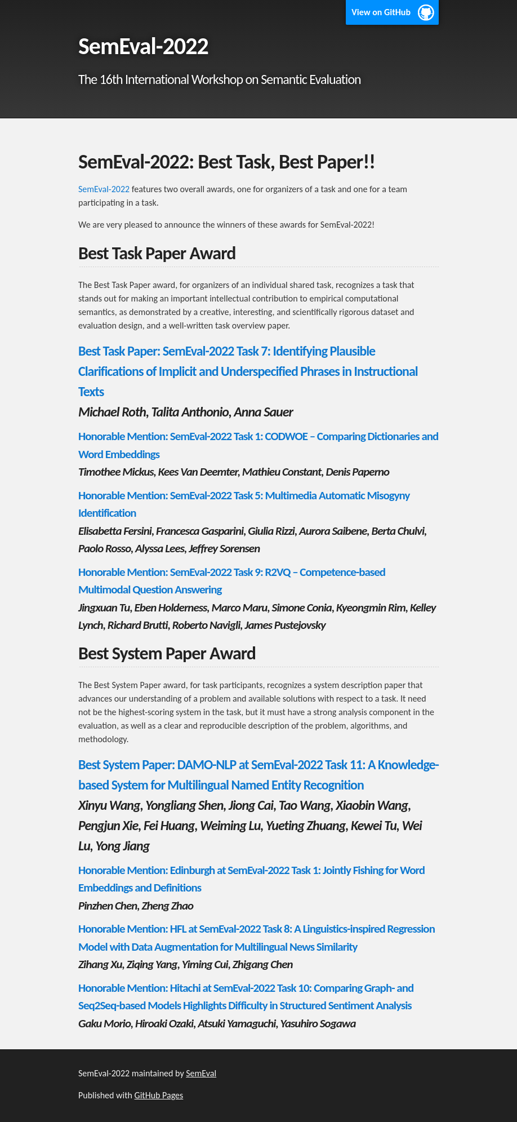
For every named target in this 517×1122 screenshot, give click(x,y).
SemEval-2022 (104, 189)
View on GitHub (381, 12)
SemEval (201, 1073)
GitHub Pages (159, 1095)
